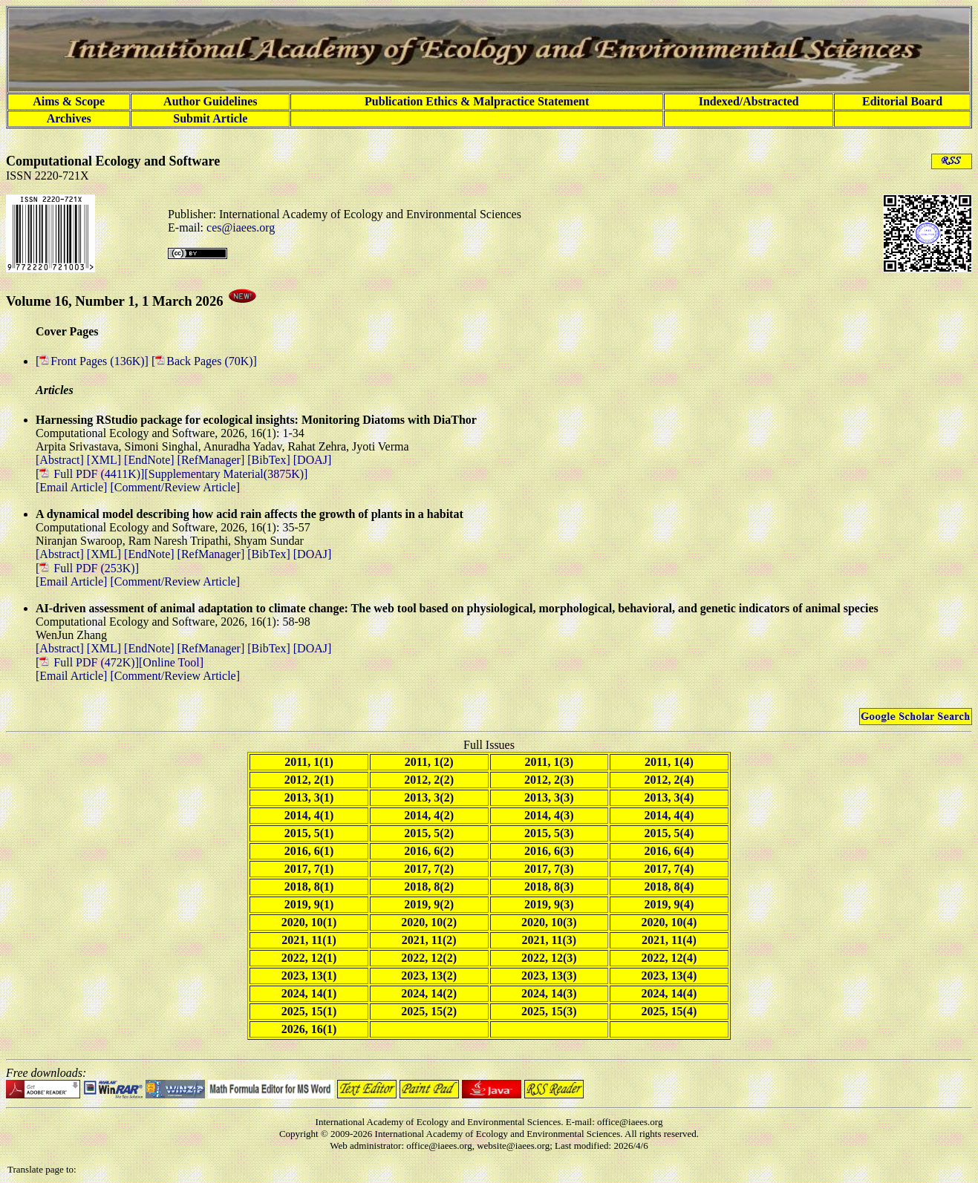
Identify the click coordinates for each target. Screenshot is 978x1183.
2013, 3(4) (669, 797)
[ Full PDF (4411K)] (90, 474)
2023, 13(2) (429, 975)
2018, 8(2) (429, 886)
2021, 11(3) (548, 940)
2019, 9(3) (549, 904)
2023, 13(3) (549, 975)
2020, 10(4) (669, 922)
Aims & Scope (69, 101)
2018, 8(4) (669, 886)
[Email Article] (71, 487)
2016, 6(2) (429, 851)
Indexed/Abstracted (749, 101)
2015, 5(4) (669, 833)
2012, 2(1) (309, 779)
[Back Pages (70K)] (204, 361)
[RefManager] (212, 459)
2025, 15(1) (309, 1011)
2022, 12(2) (429, 957)
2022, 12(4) (669, 957)
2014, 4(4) (669, 815)
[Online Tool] (171, 662)
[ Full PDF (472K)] (87, 662)
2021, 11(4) (669, 940)
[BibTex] (270, 459)
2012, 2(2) (429, 779)
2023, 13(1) (309, 975)
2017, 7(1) (309, 868)
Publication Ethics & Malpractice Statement (477, 101)
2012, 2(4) (669, 779)
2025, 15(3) (549, 1011)
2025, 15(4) (669, 1011)
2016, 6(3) (549, 851)
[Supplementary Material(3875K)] (225, 474)
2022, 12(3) (549, 957)
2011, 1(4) (669, 762)
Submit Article (210, 118)
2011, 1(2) (429, 762)
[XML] (105, 459)
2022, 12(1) (309, 957)
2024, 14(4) (669, 993)
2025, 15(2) (429, 1011)
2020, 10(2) (429, 922)
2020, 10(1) (309, 922)
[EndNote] (150, 459)
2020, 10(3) (549, 922)
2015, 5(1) (309, 833)
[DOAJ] (312, 459)
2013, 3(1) (309, 797)
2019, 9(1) (309, 904)
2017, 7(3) (549, 868)
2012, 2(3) (549, 779)
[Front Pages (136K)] (93, 361)
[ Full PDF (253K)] (87, 568)
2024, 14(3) (549, 993)
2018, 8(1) (309, 886)
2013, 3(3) (549, 797)
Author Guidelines (210, 101)
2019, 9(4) (669, 904)
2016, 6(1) (309, 851)
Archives (69, 118)
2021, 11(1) (308, 940)
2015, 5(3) (549, 833)
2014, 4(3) (549, 815)
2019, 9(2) (429, 904)
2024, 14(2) (429, 993)
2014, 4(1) (309, 815)
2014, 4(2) (429, 815)
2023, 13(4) (669, 975)
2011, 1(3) (548, 762)
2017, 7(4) (669, 868)
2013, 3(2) (429, 797)
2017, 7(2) (429, 868)
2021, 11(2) (429, 940)
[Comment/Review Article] (173, 487)
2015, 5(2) (429, 833)
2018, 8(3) (549, 886)
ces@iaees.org (240, 227)
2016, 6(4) (669, 851)
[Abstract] (61, 459)
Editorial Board (902, 101)
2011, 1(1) (308, 762)
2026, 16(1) (309, 1029)
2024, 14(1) (309, 993)
